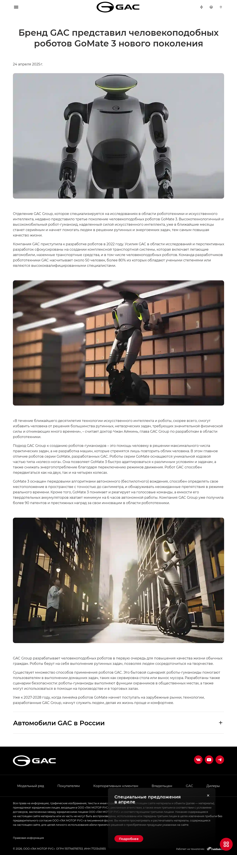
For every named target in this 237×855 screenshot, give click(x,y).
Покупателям (68, 786)
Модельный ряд (30, 786)
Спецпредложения (201, 7)
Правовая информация (28, 838)
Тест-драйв (211, 7)
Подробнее (129, 838)
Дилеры (221, 7)
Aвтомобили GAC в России (59, 722)
